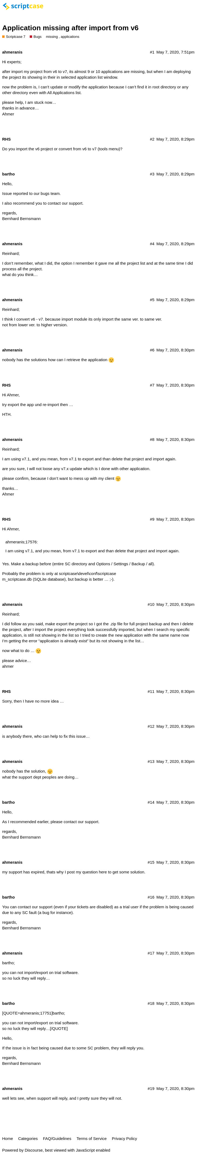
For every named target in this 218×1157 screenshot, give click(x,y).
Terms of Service (91, 1138)
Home (7, 1138)
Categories (28, 1138)
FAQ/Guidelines (57, 1138)
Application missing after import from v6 (70, 28)
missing (52, 37)
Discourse (34, 1150)
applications (70, 37)
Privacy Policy (124, 1138)
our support (72, 203)
